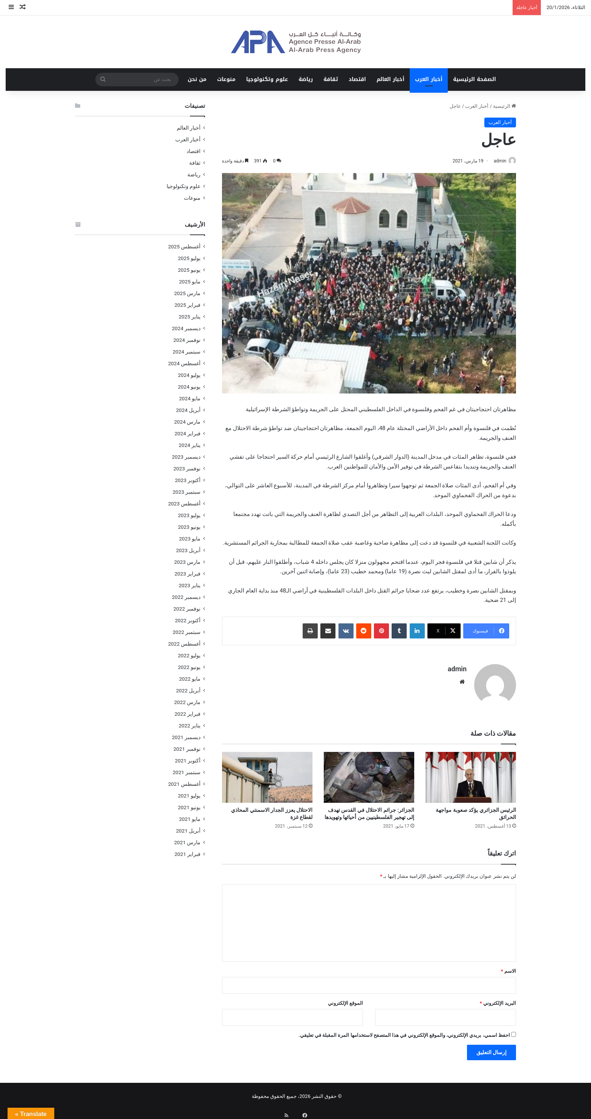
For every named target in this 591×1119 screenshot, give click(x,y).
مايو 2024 (190, 398)
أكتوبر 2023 (188, 480)
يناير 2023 (190, 585)
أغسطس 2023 (184, 504)
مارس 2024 (187, 422)
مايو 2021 (190, 819)
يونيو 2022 (189, 667)
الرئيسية (504, 106)
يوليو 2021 (189, 796)
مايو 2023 (190, 539)
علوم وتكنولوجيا (267, 79)
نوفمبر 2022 (187, 609)
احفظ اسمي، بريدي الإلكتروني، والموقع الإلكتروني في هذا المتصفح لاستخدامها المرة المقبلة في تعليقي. (404, 1032)
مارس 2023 (187, 562)
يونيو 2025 (189, 270)
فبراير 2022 (188, 714)
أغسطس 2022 (184, 644)
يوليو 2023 (189, 515)
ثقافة (330, 79)
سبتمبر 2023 (187, 492)
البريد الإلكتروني (498, 1000)
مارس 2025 (187, 293)
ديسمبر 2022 (186, 597)
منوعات (226, 79)
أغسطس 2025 (184, 246)
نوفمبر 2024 (187, 340)
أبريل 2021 (188, 831)
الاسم (508, 968)
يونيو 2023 (189, 527)
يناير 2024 (190, 445)
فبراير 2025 (188, 305)
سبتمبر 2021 (187, 772)
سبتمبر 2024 (187, 352)
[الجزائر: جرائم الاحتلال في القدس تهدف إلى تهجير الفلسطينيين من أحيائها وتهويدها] (369, 774)
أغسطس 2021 (184, 784)
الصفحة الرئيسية (474, 79)
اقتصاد (357, 79)
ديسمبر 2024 (186, 328)
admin (496, 161)
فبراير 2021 (188, 854)
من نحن (197, 79)
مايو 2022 (190, 679)
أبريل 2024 (188, 410)
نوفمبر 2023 (187, 468)
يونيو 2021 (189, 807)
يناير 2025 (190, 317)
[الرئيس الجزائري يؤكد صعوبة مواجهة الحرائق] (471, 774)
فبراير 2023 (188, 574)
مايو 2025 (190, 282)
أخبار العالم (390, 79)
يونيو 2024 (189, 387)
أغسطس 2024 (184, 363)
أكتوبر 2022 (188, 620)
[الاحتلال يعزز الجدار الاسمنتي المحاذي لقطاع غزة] (267, 774)
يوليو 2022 (189, 655)
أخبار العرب (428, 79)
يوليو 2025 (189, 258)
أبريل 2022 (188, 690)
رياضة (306, 79)
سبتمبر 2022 (187, 632)
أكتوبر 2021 (188, 761)
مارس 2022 (187, 702)
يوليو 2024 (189, 375)
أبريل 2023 (188, 550)
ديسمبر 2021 (186, 737)
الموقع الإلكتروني (345, 1000)
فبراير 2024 (188, 433)
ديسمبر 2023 (186, 457)
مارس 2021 (187, 842)
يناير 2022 (190, 726)
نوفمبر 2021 (187, 749)
